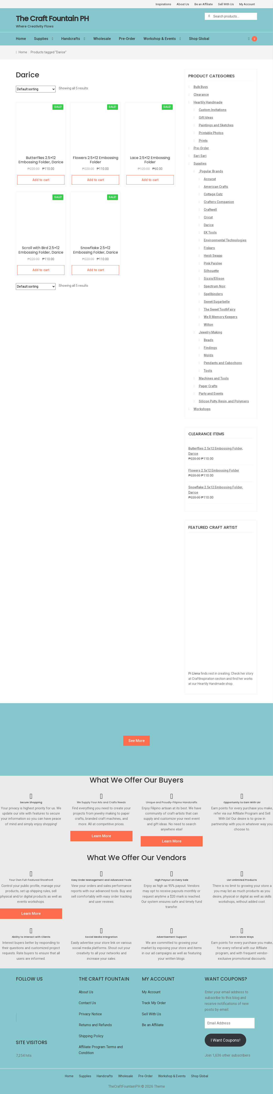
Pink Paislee (213, 263)
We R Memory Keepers (220, 317)
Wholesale (102, 39)
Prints (203, 140)
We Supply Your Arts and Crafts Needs (101, 802)
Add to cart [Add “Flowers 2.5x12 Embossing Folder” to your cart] (95, 180)
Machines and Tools (214, 378)
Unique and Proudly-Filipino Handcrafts (171, 802)
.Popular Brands (211, 171)
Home (21, 39)
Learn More (101, 836)
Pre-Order (127, 39)
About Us (183, 4)
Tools (208, 370)
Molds (208, 355)
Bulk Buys (201, 87)
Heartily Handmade (208, 102)
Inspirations (163, 4)
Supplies (41, 39)
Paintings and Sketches (216, 125)
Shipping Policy (91, 1036)
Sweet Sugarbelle (217, 301)
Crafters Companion (219, 202)
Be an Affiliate (203, 4)
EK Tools (210, 232)
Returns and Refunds (95, 1025)
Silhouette (211, 271)
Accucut (210, 179)
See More (136, 741)
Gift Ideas (206, 117)
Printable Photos (211, 133)
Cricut (208, 217)
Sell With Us (226, 4)
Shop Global (199, 39)
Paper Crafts (208, 386)
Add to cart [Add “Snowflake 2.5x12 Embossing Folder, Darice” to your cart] (95, 270)
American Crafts (216, 186)
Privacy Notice (91, 1014)
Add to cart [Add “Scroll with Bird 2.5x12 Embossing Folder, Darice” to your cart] (41, 270)
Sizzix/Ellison (214, 278)
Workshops (202, 409)
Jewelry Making (210, 332)
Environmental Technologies (225, 240)
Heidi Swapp (213, 255)
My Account (247, 4)
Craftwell (210, 209)
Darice (209, 225)
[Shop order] (36, 89)
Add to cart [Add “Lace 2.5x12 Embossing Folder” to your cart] (150, 180)
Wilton (208, 324)
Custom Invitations (212, 110)
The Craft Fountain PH (52, 18)
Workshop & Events (159, 39)
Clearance (201, 94)
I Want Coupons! (225, 1040)
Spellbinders (213, 294)
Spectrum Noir (215, 286)
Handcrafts (70, 39)
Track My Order (154, 1003)
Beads (208, 340)
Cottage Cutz (213, 194)
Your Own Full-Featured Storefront (31, 880)
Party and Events (211, 393)
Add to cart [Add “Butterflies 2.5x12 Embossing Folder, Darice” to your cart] (41, 180)
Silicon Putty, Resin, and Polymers (224, 401)
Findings (210, 348)
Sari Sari (200, 156)
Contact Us (88, 1003)
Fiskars (209, 248)
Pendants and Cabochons (223, 363)
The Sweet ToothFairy (219, 309)
